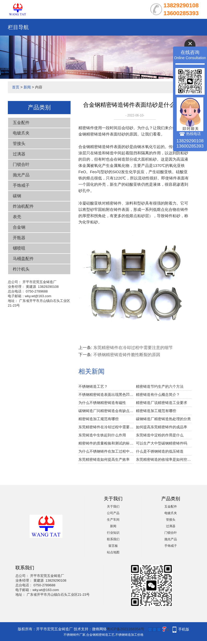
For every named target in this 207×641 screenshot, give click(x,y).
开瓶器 (19, 237)
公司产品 (113, 513)
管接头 (19, 143)
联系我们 (113, 539)
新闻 (27, 87)
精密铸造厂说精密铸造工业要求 (161, 403)
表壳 (17, 217)
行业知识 (113, 533)
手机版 (183, 629)
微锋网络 (99, 629)
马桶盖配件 (23, 258)
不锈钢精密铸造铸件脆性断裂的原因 (126, 354)
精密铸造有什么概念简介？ (158, 394)
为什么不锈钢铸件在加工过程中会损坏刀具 (106, 451)
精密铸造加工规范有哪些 (156, 411)
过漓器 (19, 154)
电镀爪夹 (21, 133)
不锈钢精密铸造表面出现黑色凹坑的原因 (106, 394)
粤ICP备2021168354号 (125, 629)
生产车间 (113, 519)
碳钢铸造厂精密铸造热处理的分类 (163, 419)
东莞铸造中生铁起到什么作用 (102, 435)
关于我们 (113, 506)
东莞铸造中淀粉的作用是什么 (159, 435)
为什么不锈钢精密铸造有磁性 (102, 403)
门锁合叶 (21, 164)
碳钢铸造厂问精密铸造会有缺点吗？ (106, 411)
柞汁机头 (21, 269)
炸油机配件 (23, 206)
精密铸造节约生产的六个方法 (159, 386)
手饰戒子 (21, 185)
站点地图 (113, 552)
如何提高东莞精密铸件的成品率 (161, 427)
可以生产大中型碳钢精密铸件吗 (161, 443)
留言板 (113, 546)
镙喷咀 (19, 248)
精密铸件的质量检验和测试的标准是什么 (106, 443)
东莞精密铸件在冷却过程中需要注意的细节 (133, 347)
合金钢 (19, 227)
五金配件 (21, 122)
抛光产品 (21, 175)
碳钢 (17, 196)
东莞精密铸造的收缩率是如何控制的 (163, 459)
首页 (15, 87)
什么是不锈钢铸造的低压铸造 (159, 451)
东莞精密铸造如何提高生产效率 (104, 459)
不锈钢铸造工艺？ (93, 386)
